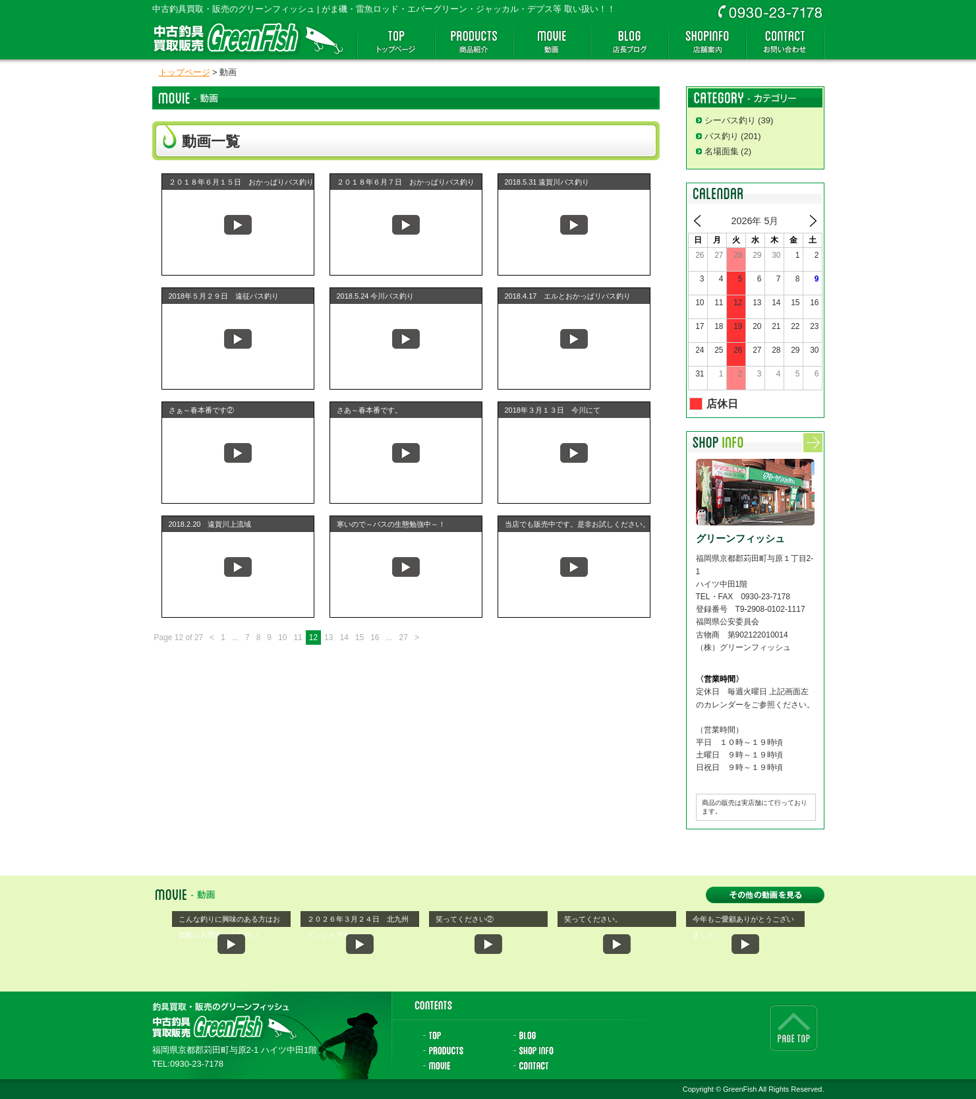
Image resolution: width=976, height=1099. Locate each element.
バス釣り (721, 136)
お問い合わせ (785, 41)
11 (297, 637)
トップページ (396, 41)
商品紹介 (474, 41)
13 (328, 637)
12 (313, 637)
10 (282, 637)
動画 (551, 41)
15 (359, 637)
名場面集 (721, 151)
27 (403, 637)
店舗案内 (707, 41)
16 (374, 637)
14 (343, 637)
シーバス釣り (730, 120)
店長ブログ (629, 41)
